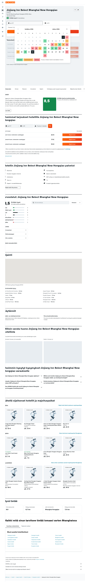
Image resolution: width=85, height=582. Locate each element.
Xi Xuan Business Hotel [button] (70, 453)
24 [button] (32, 48)
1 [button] (25, 37)
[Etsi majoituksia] (3, 10)
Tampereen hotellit (38, 541)
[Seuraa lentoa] (3, 24)
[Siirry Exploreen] (3, 21)
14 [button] (21, 44)
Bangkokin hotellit (61, 539)
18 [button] (36, 44)
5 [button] (52, 41)
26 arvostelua (25, 18)
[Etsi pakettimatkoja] (3, 16)
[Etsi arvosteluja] (54, 202)
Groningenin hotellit (61, 541)
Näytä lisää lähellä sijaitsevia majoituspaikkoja (71, 405)
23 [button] (29, 48)
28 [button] (21, 52)
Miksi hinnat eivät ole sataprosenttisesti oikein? (46, 571)
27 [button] (18, 52)
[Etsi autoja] (3, 13)
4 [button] (36, 37)
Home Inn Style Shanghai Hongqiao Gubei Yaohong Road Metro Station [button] (53, 425)
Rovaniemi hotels (61, 545)
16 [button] (29, 44)
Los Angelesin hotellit (16, 539)
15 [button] (25, 44)
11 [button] (36, 41)
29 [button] (25, 52)
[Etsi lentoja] (3, 7)
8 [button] (25, 41)
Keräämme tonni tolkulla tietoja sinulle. (46, 568)
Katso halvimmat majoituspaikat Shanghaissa (71, 434)
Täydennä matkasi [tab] (29, 527)
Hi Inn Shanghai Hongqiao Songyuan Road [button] (52, 454)
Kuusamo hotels (37, 547)
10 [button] (32, 41)
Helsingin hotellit (15, 537)
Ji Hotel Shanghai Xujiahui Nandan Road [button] (16, 483)
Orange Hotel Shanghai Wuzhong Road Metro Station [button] (16, 424)
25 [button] (36, 48)
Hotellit (16, 578)
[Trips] (3, 31)
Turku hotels (37, 545)
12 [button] (40, 41)
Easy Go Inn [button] (67, 423)
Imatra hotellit (14, 543)
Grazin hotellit (37, 539)
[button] (2, 2)
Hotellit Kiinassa (30, 578)
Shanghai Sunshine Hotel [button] (71, 482)
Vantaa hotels (60, 543)
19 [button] (40, 44)
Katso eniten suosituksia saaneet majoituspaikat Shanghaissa (67, 464)
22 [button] (25, 48)
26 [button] (40, 48)
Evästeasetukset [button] (11, 156)
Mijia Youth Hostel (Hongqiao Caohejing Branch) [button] (34, 455)
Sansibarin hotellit (15, 541)
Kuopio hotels (14, 547)
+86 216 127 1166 (15, 16)
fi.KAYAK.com (10, 578)
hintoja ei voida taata (43, 560)
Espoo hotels (14, 545)
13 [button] (18, 44)
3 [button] (32, 37)
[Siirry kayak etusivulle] (10, 2)
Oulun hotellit (60, 537)
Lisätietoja (71, 149)
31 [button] (32, 52)
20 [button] (18, 48)
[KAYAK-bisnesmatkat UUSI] (3, 27)
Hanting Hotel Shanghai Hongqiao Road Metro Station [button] (35, 483)
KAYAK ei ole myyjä (46, 565)
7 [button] (21, 41)
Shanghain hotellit (39, 578)
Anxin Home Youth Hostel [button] (14, 454)
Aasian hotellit (23, 578)
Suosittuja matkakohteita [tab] (16, 527)
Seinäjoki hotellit (38, 537)
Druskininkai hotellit (38, 543)
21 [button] (21, 48)
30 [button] (29, 52)
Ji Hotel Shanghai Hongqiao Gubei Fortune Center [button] (54, 483)
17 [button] (32, 44)
